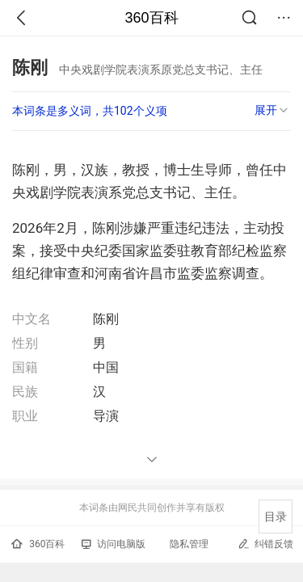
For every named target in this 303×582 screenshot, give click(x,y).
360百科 (151, 18)
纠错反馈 (265, 544)
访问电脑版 (113, 544)
